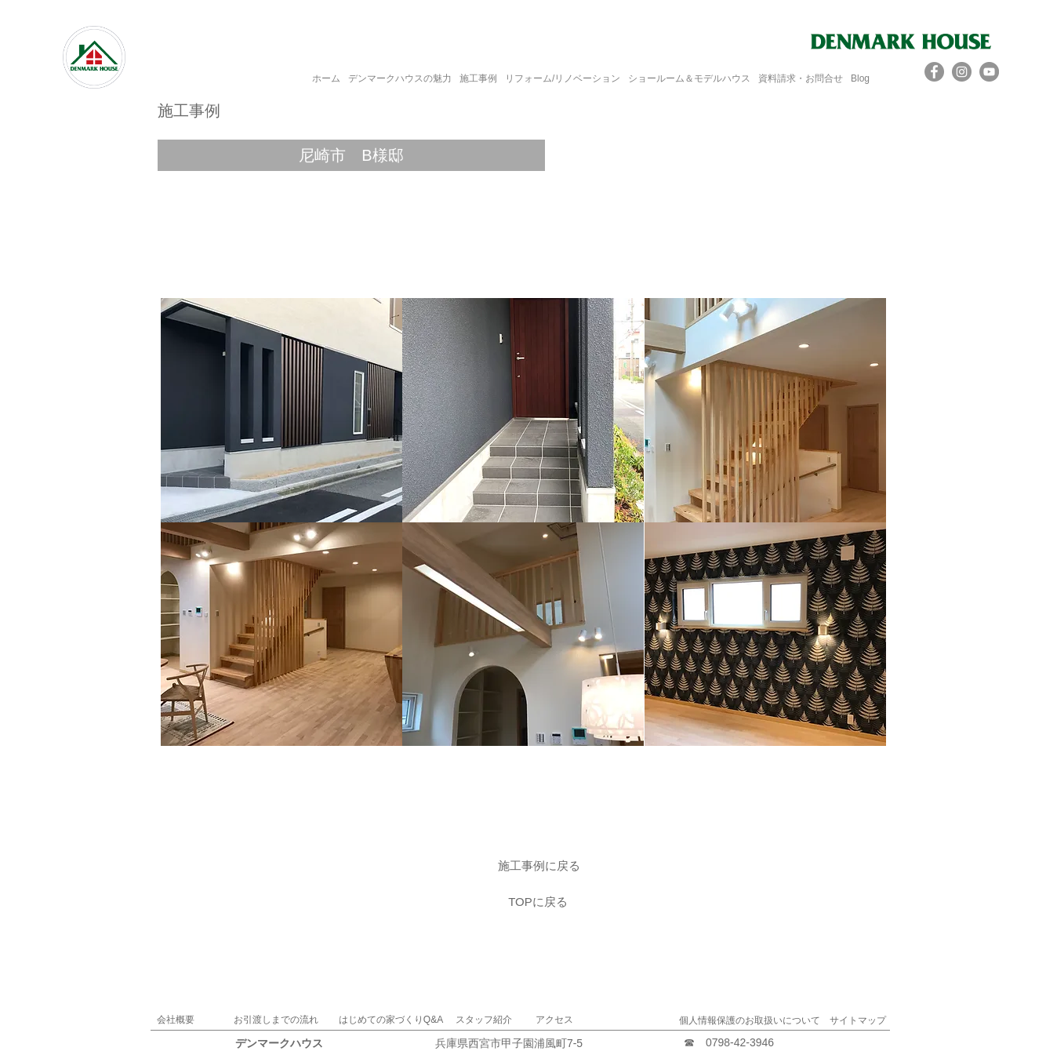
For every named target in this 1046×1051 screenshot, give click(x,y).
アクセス (554, 1019)
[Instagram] (962, 72)
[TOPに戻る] (538, 901)
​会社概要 (175, 1019)
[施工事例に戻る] (539, 865)
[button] (351, 155)
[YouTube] (989, 72)
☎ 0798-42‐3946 (729, 1042)
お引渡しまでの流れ (276, 1019)
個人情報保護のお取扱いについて (749, 1020)
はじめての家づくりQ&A (391, 1019)
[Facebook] (934, 72)
